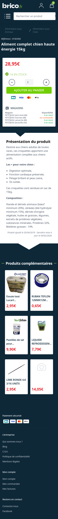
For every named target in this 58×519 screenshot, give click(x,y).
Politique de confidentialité (16, 456)
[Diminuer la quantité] (12, 82)
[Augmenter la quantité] (46, 82)
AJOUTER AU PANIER (29, 90)
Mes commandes (11, 483)
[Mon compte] (41, 5)
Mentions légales (11, 461)
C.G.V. (5, 451)
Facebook (7, 511)
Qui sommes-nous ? (12, 441)
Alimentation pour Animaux (13, 30)
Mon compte (8, 478)
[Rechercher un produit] (34, 16)
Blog (4, 446)
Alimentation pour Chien (41, 30)
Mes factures (8, 488)
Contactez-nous (10, 506)
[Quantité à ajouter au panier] (29, 82)
